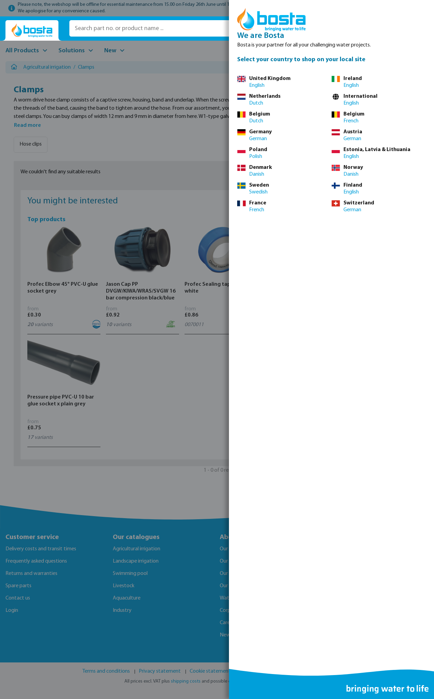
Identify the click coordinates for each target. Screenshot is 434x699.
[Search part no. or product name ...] (166, 28)
